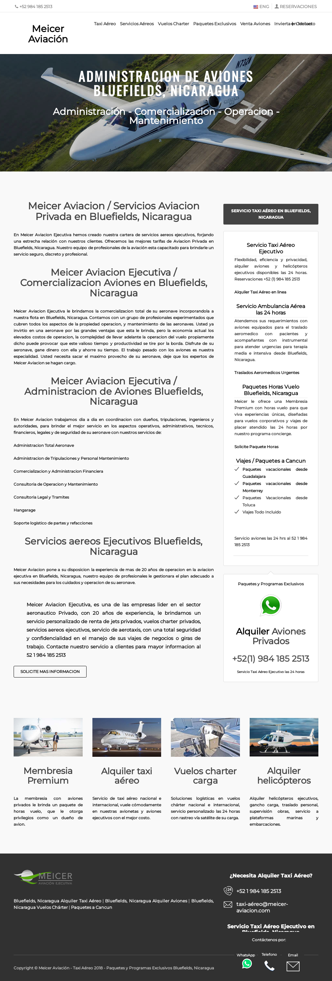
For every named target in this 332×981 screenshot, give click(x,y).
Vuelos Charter (173, 23)
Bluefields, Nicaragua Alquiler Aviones (146, 900)
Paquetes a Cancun (91, 907)
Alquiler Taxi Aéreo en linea (260, 292)
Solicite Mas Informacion (50, 671)
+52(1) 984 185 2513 (270, 659)
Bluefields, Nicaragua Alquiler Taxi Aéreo (57, 900)
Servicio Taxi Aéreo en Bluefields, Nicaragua (271, 214)
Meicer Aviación (48, 34)
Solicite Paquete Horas (256, 446)
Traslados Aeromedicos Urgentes (266, 372)
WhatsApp (246, 961)
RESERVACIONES (298, 6)
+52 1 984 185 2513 (258, 891)
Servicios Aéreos (137, 23)
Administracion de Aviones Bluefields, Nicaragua (166, 82)
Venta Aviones (255, 23)
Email (293, 963)
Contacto (302, 23)
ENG (261, 6)
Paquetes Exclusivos (214, 23)
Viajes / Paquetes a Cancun (271, 461)
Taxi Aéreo (105, 23)
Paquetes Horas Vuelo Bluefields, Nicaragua (270, 390)
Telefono (269, 962)
